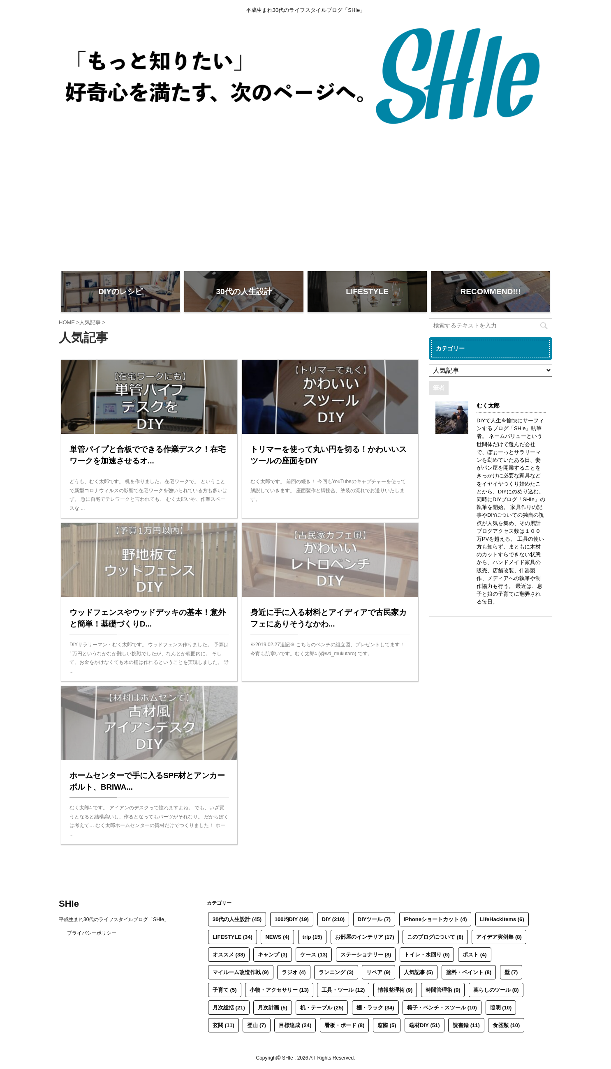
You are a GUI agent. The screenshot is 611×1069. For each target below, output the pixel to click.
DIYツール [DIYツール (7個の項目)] (374, 919)
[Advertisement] (305, 203)
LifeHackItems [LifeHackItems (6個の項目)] (502, 919)
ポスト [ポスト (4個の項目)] (475, 955)
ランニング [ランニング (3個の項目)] (336, 972)
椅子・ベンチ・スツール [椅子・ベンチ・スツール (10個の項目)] (442, 1007)
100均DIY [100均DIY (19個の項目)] (292, 919)
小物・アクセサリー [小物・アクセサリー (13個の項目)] (279, 990)
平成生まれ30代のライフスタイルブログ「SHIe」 (114, 919)
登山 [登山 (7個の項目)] (256, 1025)
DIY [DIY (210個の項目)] (333, 919)
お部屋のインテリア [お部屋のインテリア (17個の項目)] (364, 937)
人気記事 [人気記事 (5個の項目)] (418, 972)
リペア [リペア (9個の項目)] (378, 972)
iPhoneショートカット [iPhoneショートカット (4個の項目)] (435, 919)
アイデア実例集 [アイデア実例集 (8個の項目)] (499, 937)
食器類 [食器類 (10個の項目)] (506, 1025)
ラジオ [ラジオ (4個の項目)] (294, 972)
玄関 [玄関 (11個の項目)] (223, 1025)
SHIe (69, 904)
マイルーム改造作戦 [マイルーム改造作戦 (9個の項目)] (241, 972)
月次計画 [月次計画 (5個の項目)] (272, 1007)
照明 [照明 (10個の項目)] (501, 1007)
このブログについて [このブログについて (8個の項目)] (435, 937)
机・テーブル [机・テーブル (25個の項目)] (321, 1007)
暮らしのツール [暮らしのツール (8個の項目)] (496, 990)
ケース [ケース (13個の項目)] (313, 955)
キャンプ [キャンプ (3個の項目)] (272, 955)
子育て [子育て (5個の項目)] (225, 990)
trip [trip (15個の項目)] (312, 937)
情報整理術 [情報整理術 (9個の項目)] (395, 990)
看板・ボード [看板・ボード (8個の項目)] (344, 1025)
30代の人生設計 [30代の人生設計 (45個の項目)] (237, 919)
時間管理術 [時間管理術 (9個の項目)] (443, 990)
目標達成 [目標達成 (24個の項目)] (295, 1025)
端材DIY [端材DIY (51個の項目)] (424, 1025)
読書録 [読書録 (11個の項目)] (466, 1025)
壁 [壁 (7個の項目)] (511, 972)
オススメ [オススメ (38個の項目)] (229, 955)
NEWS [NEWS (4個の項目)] (277, 937)
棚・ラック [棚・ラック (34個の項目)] (375, 1007)
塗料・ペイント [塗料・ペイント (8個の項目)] (469, 972)
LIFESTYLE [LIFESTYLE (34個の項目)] (232, 937)
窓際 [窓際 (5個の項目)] (386, 1025)
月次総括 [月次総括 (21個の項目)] (229, 1007)
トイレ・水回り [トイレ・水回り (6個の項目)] (427, 955)
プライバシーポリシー (91, 933)
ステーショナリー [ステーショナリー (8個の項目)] (365, 955)
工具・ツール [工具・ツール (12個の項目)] (343, 990)
